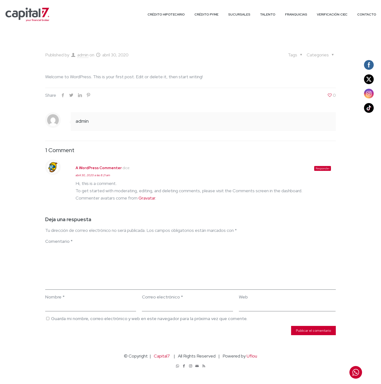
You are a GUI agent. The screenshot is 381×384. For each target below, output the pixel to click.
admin (82, 55)
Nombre (55, 297)
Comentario (59, 241)
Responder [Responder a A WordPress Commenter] (322, 168)
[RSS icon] (203, 366)
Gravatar (147, 198)
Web (243, 297)
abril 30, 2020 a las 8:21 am (93, 175)
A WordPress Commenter (99, 168)
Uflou (252, 356)
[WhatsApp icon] (177, 366)
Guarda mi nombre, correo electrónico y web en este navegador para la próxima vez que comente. (149, 318)
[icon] (197, 366)
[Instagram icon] (190, 366)
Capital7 (162, 356)
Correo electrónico (162, 297)
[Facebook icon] (184, 366)
